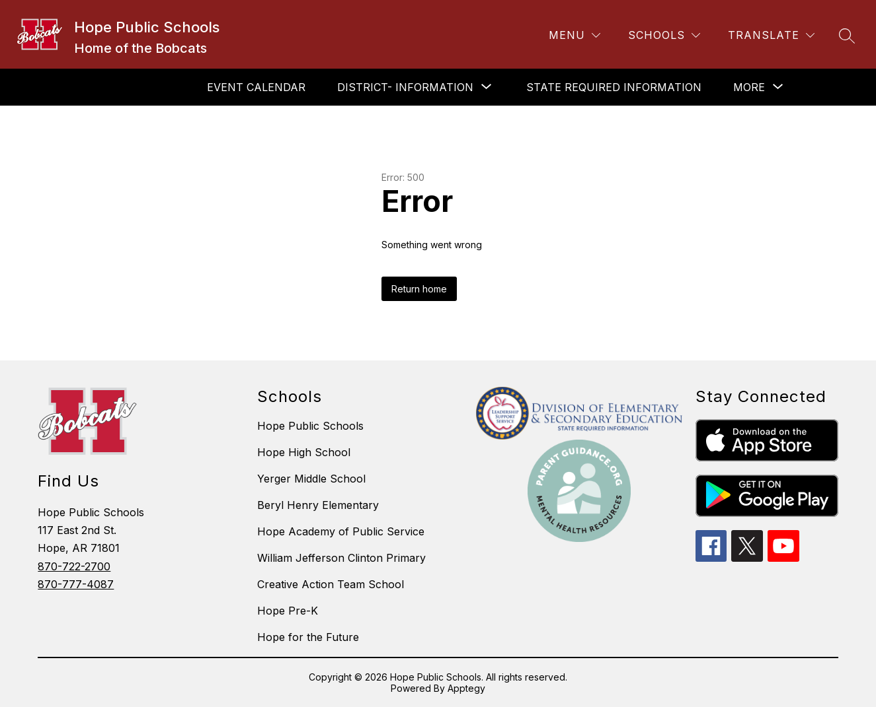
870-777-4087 (76, 584)
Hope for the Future (308, 637)
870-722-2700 (74, 566)
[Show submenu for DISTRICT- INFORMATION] (405, 87)
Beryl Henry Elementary (318, 505)
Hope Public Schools (310, 425)
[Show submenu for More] (749, 87)
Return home (419, 288)
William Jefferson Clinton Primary (341, 557)
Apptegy (466, 688)
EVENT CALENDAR (256, 87)
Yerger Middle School (311, 478)
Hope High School (303, 452)
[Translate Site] (771, 35)
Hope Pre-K (287, 610)
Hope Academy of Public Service (340, 531)
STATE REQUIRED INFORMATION (613, 87)
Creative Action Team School (330, 584)
